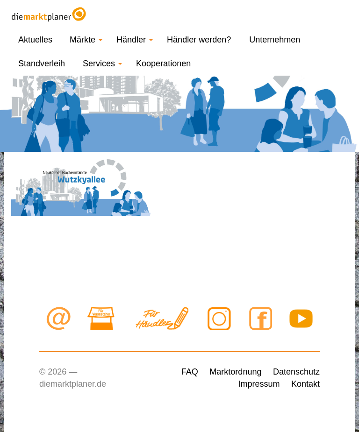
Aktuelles (35, 39)
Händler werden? (199, 39)
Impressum (259, 384)
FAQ (189, 371)
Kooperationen (163, 63)
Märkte (86, 39)
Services (102, 63)
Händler (134, 39)
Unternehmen (274, 39)
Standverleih (41, 63)
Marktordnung (235, 371)
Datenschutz (296, 371)
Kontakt (305, 384)
